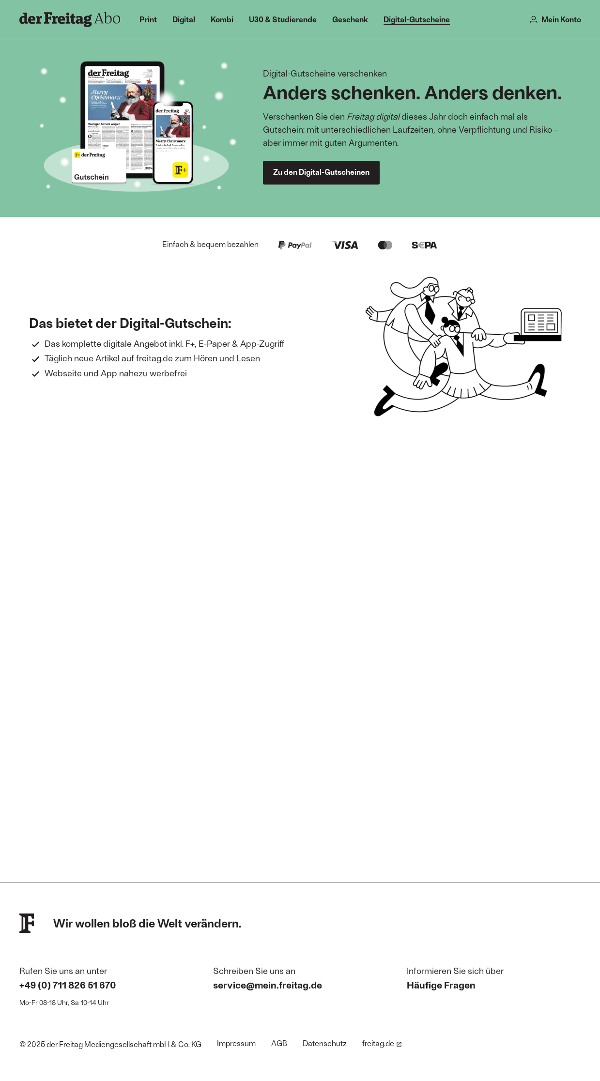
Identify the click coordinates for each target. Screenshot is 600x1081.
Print (148, 19)
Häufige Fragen (441, 984)
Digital (183, 19)
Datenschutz (325, 1043)
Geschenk (350, 19)
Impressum (236, 1043)
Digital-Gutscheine (417, 19)
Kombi (222, 19)
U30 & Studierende (283, 19)
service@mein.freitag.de (267, 984)
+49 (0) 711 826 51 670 (67, 984)
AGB (279, 1043)
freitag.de (382, 1043)
